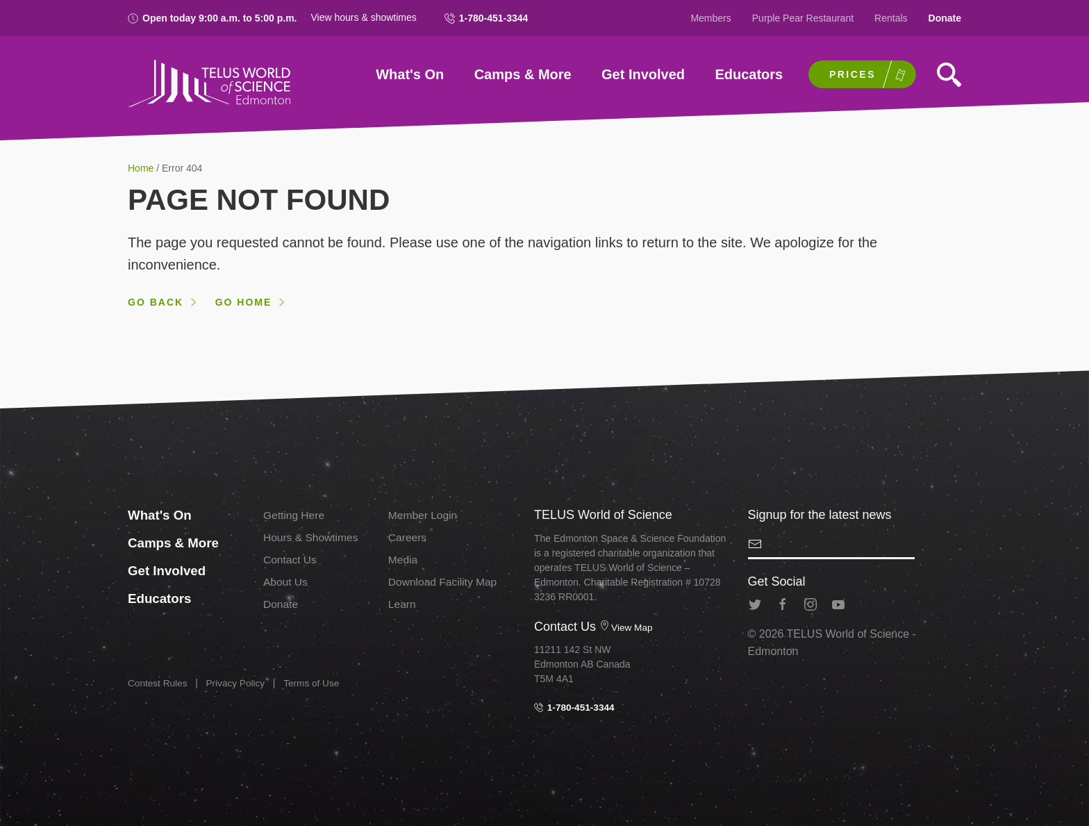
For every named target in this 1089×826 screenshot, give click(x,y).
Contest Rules (158, 682)
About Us (286, 581)
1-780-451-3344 (486, 18)
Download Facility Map (444, 581)
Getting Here (294, 515)
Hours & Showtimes (312, 537)
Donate (945, 18)
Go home (243, 302)
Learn (402, 603)
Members (710, 18)
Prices (852, 74)
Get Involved (643, 74)
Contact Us (290, 559)
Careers (408, 537)
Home (142, 168)
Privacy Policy (238, 682)
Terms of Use (315, 682)
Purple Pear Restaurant (803, 18)
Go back (155, 302)
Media (403, 559)
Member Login (423, 515)
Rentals (890, 18)
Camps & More (523, 74)
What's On (410, 74)
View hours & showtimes (364, 17)
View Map (626, 627)
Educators (749, 74)
